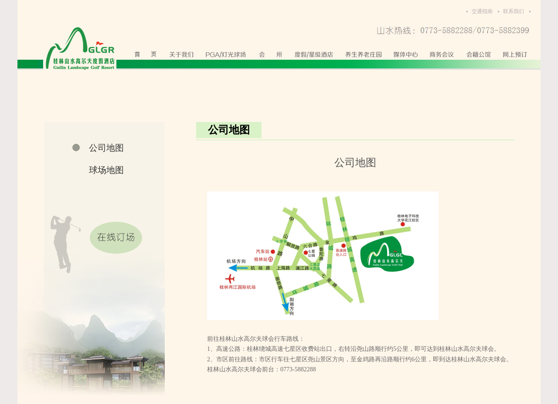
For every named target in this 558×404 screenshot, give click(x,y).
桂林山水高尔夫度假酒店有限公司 (79, 48)
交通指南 (482, 11)
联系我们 (513, 11)
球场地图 (106, 170)
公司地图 (106, 148)
